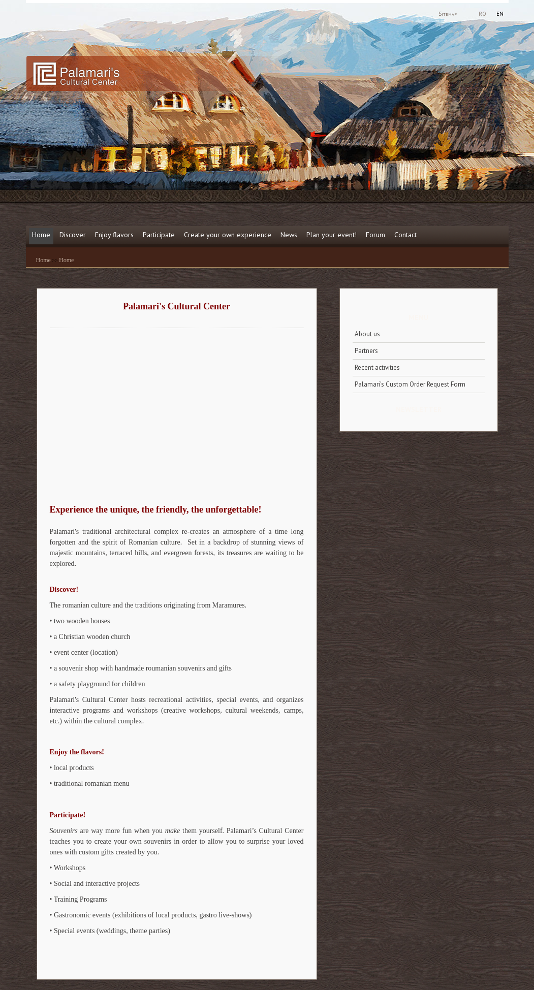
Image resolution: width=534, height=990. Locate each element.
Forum (375, 234)
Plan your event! (331, 234)
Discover (72, 234)
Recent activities (377, 367)
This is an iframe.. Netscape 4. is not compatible (161, 412)
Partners (366, 350)
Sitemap (447, 13)
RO (482, 13)
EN (500, 13)
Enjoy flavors (114, 234)
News (288, 234)
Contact (405, 234)
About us (367, 334)
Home (41, 234)
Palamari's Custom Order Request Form (410, 384)
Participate (159, 234)
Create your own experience (227, 234)
